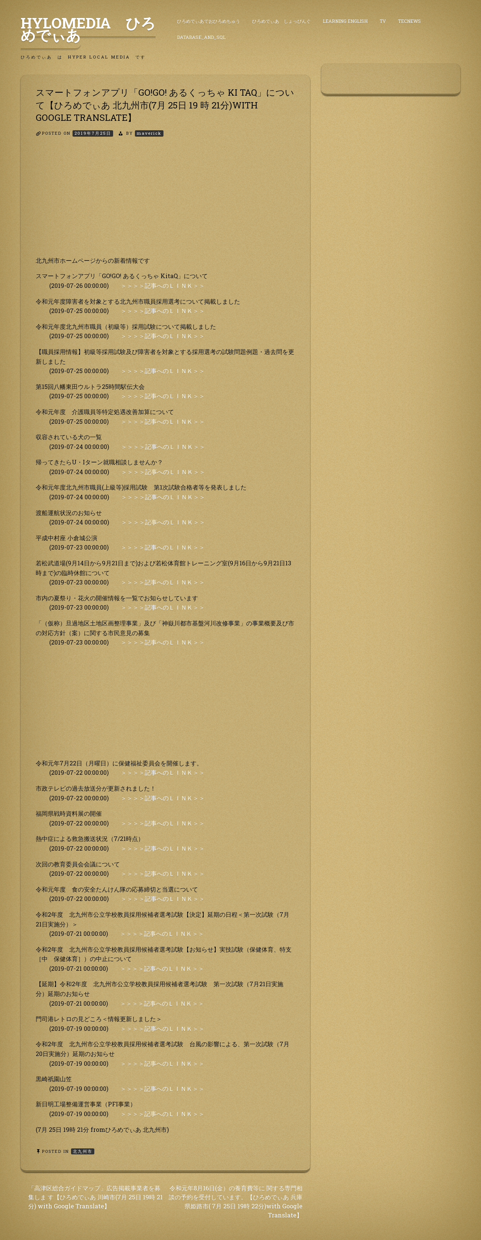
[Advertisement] (165, 203)
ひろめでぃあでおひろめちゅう (208, 21)
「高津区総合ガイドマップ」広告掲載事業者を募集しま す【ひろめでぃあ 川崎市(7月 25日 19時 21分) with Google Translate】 (95, 1197)
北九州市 (82, 1151)
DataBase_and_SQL (201, 37)
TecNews (409, 21)
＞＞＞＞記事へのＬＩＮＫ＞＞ (163, 285)
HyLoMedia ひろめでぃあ (88, 29)
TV (383, 21)
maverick (149, 133)
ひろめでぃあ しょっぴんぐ (281, 21)
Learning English (345, 21)
